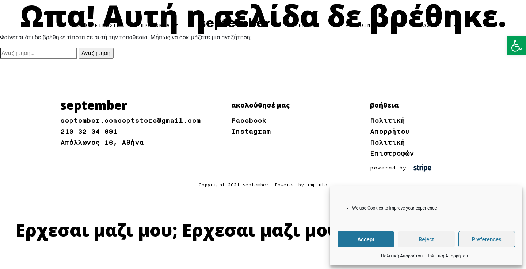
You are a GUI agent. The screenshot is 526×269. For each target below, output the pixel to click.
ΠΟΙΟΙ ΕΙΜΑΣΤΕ (96, 25)
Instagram (251, 131)
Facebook (248, 120)
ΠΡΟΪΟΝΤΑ (157, 25)
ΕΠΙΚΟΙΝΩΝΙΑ (365, 25)
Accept (365, 239)
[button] (516, 45)
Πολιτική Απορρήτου (402, 255)
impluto (317, 184)
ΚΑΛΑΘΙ (423, 25)
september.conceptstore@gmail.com (130, 120)
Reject (426, 239)
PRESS (307, 25)
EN (457, 25)
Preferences (487, 239)
